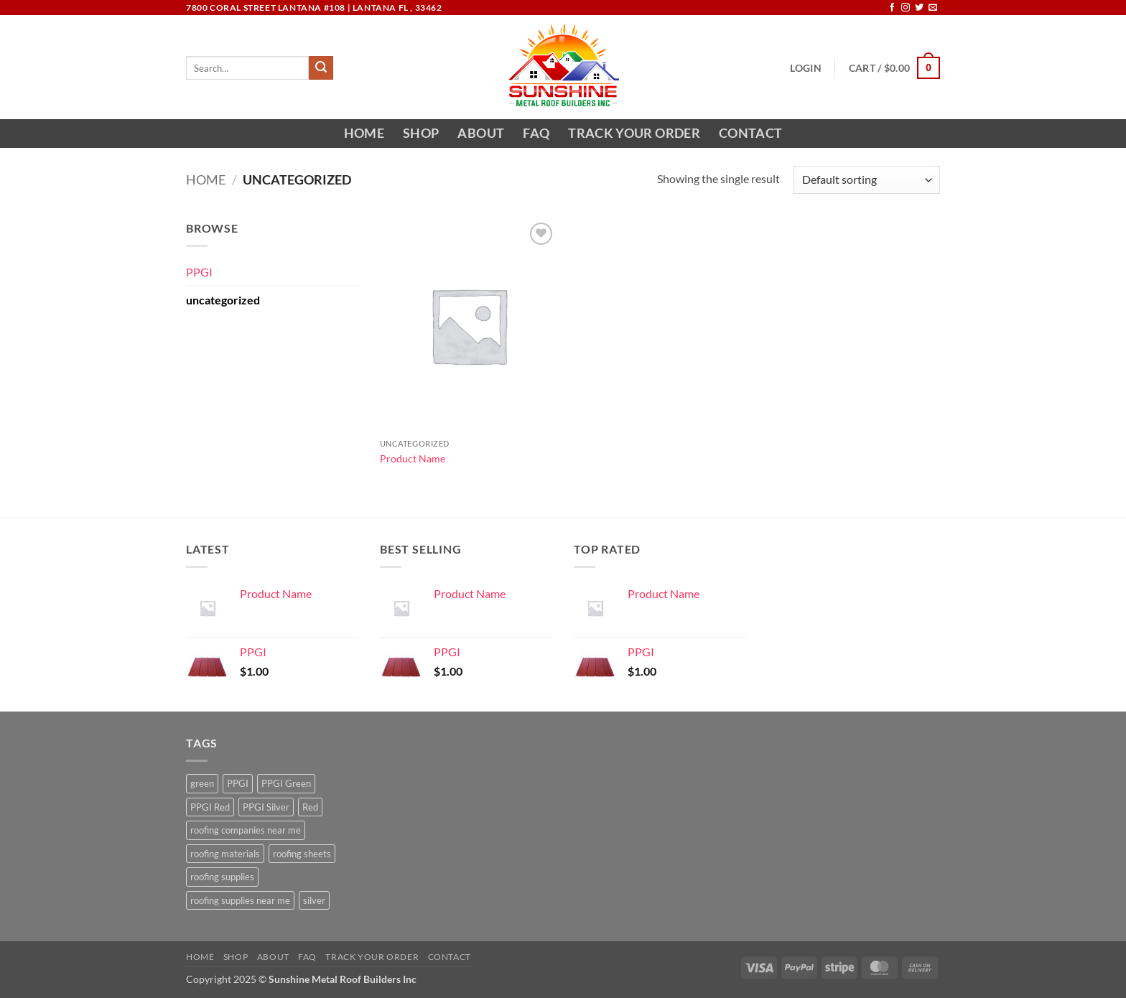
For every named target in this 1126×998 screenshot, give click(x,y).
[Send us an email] (933, 8)
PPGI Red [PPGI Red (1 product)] (210, 807)
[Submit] (321, 68)
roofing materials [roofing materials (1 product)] (225, 853)
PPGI (199, 272)
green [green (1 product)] (202, 783)
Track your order (634, 133)
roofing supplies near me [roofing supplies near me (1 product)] (240, 900)
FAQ (536, 133)
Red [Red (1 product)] (310, 807)
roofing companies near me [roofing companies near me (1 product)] (245, 830)
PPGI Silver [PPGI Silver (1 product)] (266, 807)
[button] (805, 68)
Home (364, 133)
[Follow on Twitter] (919, 8)
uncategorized (223, 300)
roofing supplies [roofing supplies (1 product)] (222, 876)
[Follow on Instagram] (905, 8)
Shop (421, 133)
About (480, 133)
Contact (750, 133)
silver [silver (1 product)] (314, 900)
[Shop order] (867, 180)
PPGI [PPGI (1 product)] (237, 783)
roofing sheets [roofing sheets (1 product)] (302, 853)
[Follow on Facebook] (892, 8)
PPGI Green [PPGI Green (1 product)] (286, 783)
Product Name (412, 458)
